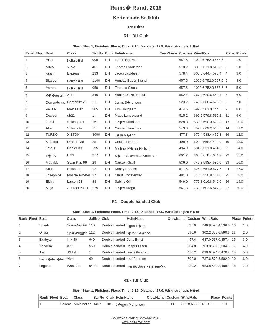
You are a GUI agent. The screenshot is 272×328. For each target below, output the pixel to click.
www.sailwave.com (136, 322)
